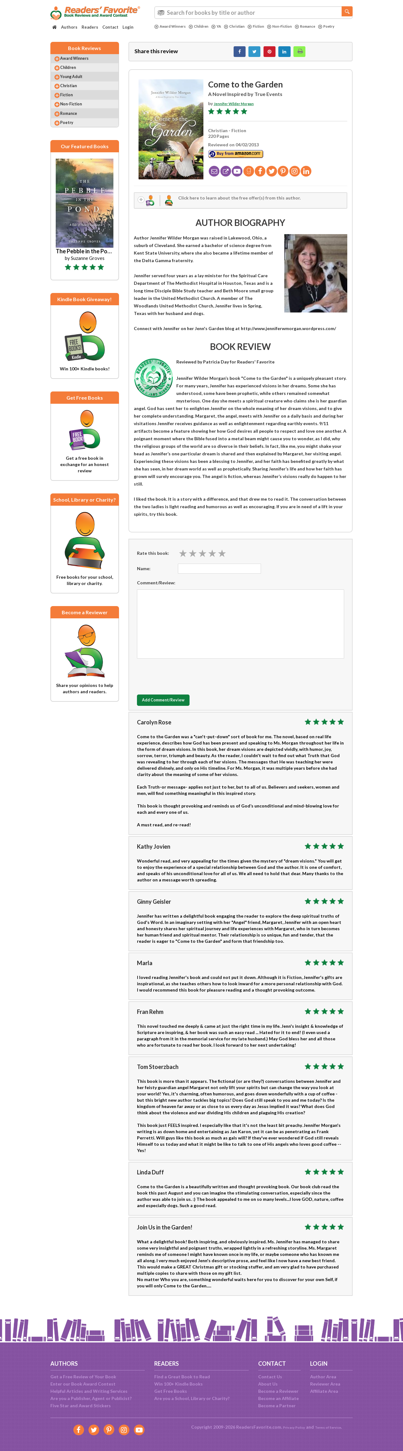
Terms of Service (331, 1427)
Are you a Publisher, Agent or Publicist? (91, 1398)
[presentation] (185, 680)
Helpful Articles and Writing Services (89, 1391)
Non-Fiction (295, 26)
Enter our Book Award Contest (83, 1383)
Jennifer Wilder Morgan (238, 107)
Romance (324, 26)
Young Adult (77, 85)
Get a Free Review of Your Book (83, 1376)
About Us (268, 1383)
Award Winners (172, 26)
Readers (90, 27)
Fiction (268, 26)
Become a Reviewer (278, 1391)
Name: (143, 574)
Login (127, 27)
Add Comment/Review (174, 706)
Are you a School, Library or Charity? (192, 1398)
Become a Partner (277, 1405)
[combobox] (253, 12)
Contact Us (270, 1376)
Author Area (323, 1376)
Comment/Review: (156, 588)
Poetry (163, 31)
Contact (110, 27)
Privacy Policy (289, 1427)
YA (224, 26)
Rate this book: (153, 559)
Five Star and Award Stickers (80, 1405)
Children (204, 26)
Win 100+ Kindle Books (178, 1383)
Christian (244, 26)
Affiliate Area (324, 1391)
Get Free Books (170, 1391)
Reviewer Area (325, 1383)
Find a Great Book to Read (182, 1376)
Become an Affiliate (278, 1398)
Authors (69, 27)
